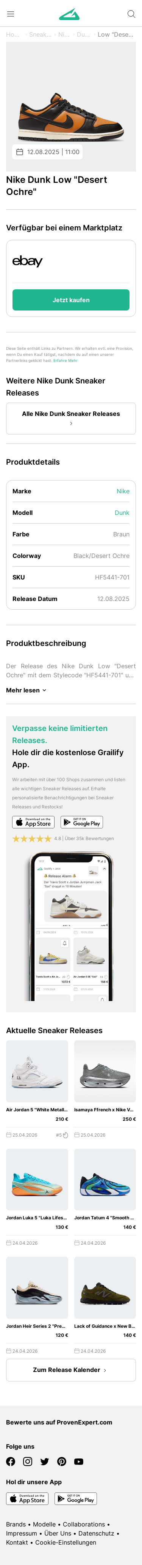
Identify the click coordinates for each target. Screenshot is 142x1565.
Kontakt (17, 1542)
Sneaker (40, 34)
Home (14, 34)
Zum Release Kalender (71, 1370)
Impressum (21, 1533)
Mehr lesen (27, 690)
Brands (16, 1524)
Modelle (44, 1524)
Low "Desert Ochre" (117, 34)
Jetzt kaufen (71, 300)
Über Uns (57, 1533)
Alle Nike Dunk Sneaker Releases (71, 419)
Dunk (84, 34)
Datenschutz (96, 1533)
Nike (64, 34)
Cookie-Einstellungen (65, 1542)
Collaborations (84, 1524)
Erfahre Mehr (65, 360)
